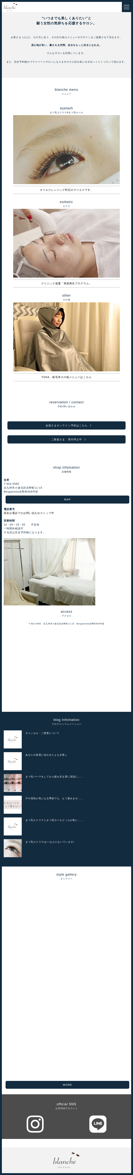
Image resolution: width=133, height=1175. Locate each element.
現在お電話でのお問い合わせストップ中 (29, 513)
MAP (67, 499)
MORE (67, 1084)
